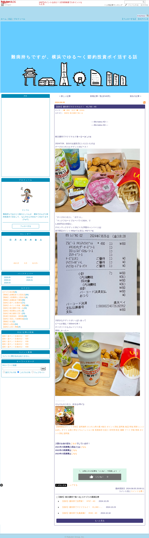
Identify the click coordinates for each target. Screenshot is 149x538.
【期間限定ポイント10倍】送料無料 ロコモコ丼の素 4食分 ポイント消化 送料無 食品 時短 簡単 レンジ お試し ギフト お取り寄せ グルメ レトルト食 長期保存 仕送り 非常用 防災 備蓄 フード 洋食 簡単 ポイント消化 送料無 (99, 430)
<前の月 (16, 263)
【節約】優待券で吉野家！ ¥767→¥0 (78, 501)
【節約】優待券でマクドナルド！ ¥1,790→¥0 (75, 107)
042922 (141, 16)
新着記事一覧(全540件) (100, 96)
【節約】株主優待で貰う (12, 313)
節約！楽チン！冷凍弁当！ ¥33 (15, 344)
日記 (10, 19)
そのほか (7, 5)
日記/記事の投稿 (25, 332)
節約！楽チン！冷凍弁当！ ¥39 (15, 347)
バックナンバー (25, 273)
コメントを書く (137, 491)
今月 (25, 263)
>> (113, 5)
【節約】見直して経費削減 (13, 319)
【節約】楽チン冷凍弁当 (12, 303)
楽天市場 (144, 5)
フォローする (25, 226)
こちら (73, 443)
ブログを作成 (133, 5)
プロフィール (19, 19)
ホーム (4, 19)
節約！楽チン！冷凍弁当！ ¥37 (15, 336)
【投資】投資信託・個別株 (13, 316)
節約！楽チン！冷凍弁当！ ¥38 (15, 341)
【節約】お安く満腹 (10, 327)
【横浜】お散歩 (8, 324)
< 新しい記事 (65, 96)
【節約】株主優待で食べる (13, 308)
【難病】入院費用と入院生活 (13, 297)
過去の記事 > (135, 96)
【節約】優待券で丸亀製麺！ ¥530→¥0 (79, 513)
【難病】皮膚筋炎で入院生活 (13, 295)
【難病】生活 (7, 321)
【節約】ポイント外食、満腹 (13, 305)
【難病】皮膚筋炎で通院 (12, 300)
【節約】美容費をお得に (12, 311)
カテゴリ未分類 (8, 292)
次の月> (35, 263)
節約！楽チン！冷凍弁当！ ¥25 (15, 339)
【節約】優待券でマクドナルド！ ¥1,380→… (81, 507)
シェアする (72, 485)
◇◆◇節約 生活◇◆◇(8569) (73, 110)
